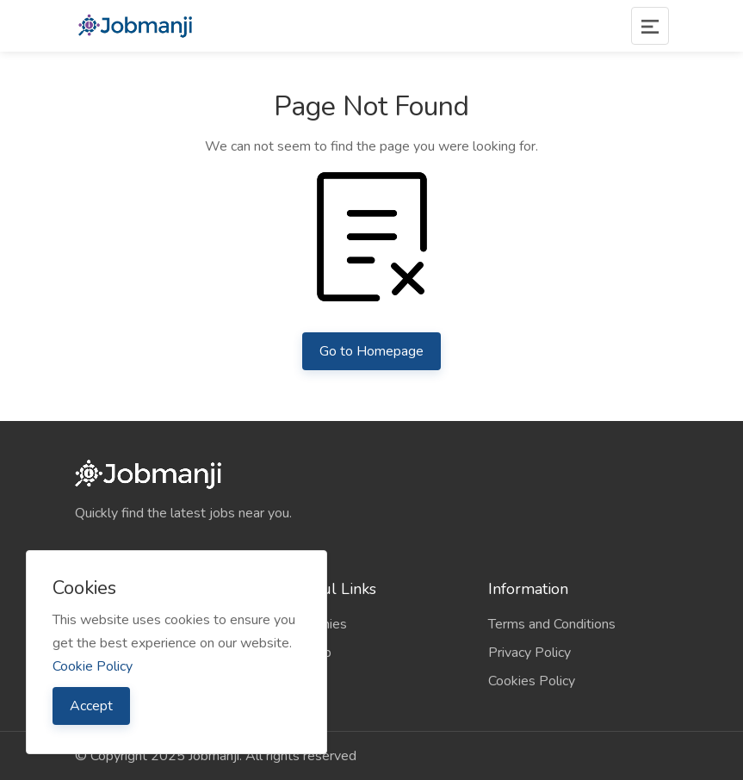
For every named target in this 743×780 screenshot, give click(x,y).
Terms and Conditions (552, 624)
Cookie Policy (93, 666)
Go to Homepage (371, 351)
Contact (304, 681)
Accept (91, 705)
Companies (314, 624)
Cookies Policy (531, 681)
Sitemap (306, 652)
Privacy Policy (529, 652)
